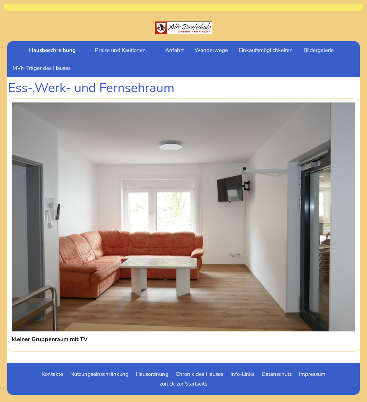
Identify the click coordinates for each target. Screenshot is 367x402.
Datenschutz (277, 374)
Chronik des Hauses (199, 374)
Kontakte (52, 374)
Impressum (312, 374)
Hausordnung (152, 374)
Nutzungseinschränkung (99, 374)
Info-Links (242, 374)
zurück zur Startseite (183, 383)
